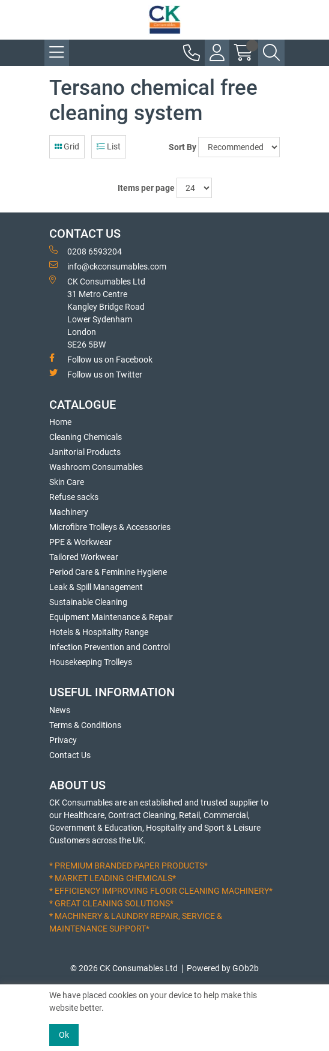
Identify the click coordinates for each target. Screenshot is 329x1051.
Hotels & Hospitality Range (98, 632)
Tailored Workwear (83, 557)
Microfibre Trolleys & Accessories (110, 527)
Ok (64, 1035)
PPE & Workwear (80, 542)
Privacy (63, 740)
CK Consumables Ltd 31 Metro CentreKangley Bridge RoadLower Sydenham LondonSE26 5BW (97, 312)
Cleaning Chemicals (85, 437)
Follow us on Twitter (95, 374)
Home (60, 422)
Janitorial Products (85, 452)
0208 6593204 (85, 250)
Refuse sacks (73, 497)
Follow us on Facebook (100, 359)
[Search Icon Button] (271, 53)
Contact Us (70, 755)
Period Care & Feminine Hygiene (108, 572)
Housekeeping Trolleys (90, 662)
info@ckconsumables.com (107, 265)
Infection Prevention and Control (109, 647)
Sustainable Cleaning (88, 602)
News (59, 710)
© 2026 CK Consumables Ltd (124, 968)
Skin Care (66, 482)
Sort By (182, 147)
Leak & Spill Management (96, 587)
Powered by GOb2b (223, 968)
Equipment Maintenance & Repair (111, 617)
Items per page (146, 188)
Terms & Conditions (85, 725)
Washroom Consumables (96, 467)
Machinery (68, 512)
